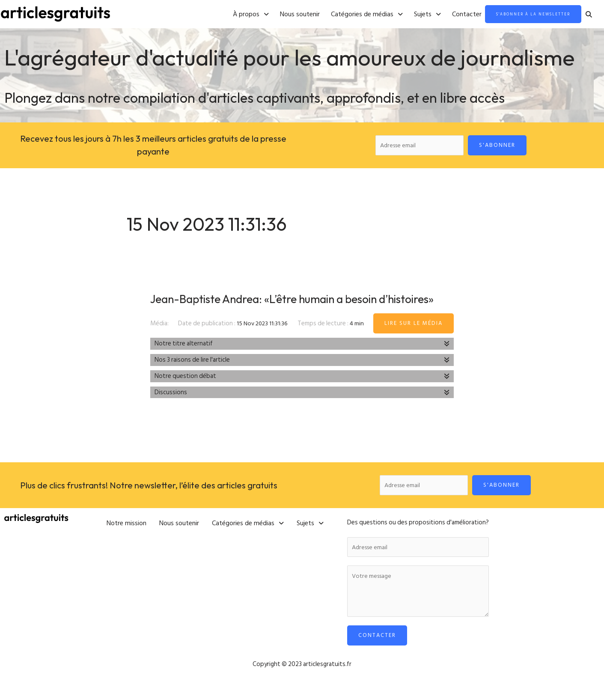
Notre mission (126, 539)
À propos (230, 14)
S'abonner (498, 145)
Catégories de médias (346, 14)
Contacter (446, 14)
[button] (230, 14)
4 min (357, 341)
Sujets (406, 14)
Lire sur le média (413, 341)
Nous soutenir (279, 14)
